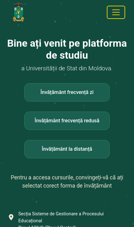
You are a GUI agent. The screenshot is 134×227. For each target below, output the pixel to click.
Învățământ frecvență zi (67, 92)
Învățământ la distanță (67, 149)
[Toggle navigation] (116, 12)
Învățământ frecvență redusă (67, 121)
